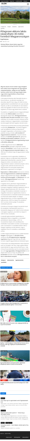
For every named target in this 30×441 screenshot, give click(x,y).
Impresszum (9, 437)
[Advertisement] (15, 68)
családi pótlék (19, 1)
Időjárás (25, 1)
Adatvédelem (25, 437)
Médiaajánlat (17, 437)
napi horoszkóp (4, 1)
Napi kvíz (12, 1)
